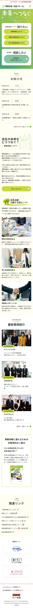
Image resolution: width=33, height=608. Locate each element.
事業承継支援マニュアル (10, 528)
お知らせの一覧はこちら (21, 127)
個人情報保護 (7, 590)
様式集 (23, 528)
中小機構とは (18, 590)
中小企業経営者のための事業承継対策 (14, 517)
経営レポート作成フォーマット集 (12, 521)
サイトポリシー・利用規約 (11, 587)
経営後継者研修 (7, 532)
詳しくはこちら (21, 189)
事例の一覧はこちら (22, 426)
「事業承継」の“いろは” (9, 510)
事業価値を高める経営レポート (12, 525)
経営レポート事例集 (8, 513)
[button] (30, 6)
